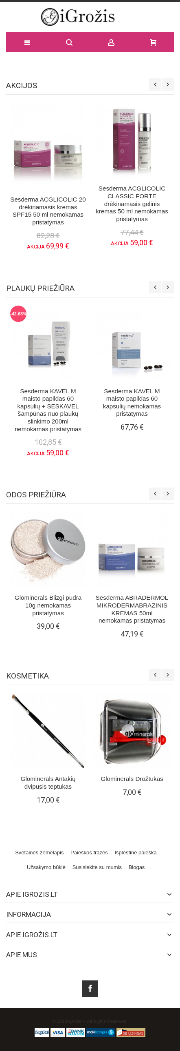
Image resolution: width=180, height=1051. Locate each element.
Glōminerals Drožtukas (132, 778)
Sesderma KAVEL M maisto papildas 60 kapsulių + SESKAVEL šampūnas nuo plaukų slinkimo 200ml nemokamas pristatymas (48, 410)
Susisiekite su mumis (97, 867)
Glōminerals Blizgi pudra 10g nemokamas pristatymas (48, 605)
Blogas (137, 867)
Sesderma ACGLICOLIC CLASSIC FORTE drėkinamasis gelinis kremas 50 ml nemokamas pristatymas (132, 203)
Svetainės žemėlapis (39, 852)
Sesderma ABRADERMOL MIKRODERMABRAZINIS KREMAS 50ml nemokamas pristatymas (132, 609)
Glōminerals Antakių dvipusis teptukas (48, 782)
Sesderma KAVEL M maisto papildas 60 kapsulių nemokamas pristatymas (132, 402)
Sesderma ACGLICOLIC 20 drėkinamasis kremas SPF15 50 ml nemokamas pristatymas (48, 211)
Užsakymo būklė (46, 867)
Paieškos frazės (89, 852)
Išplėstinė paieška (135, 852)
